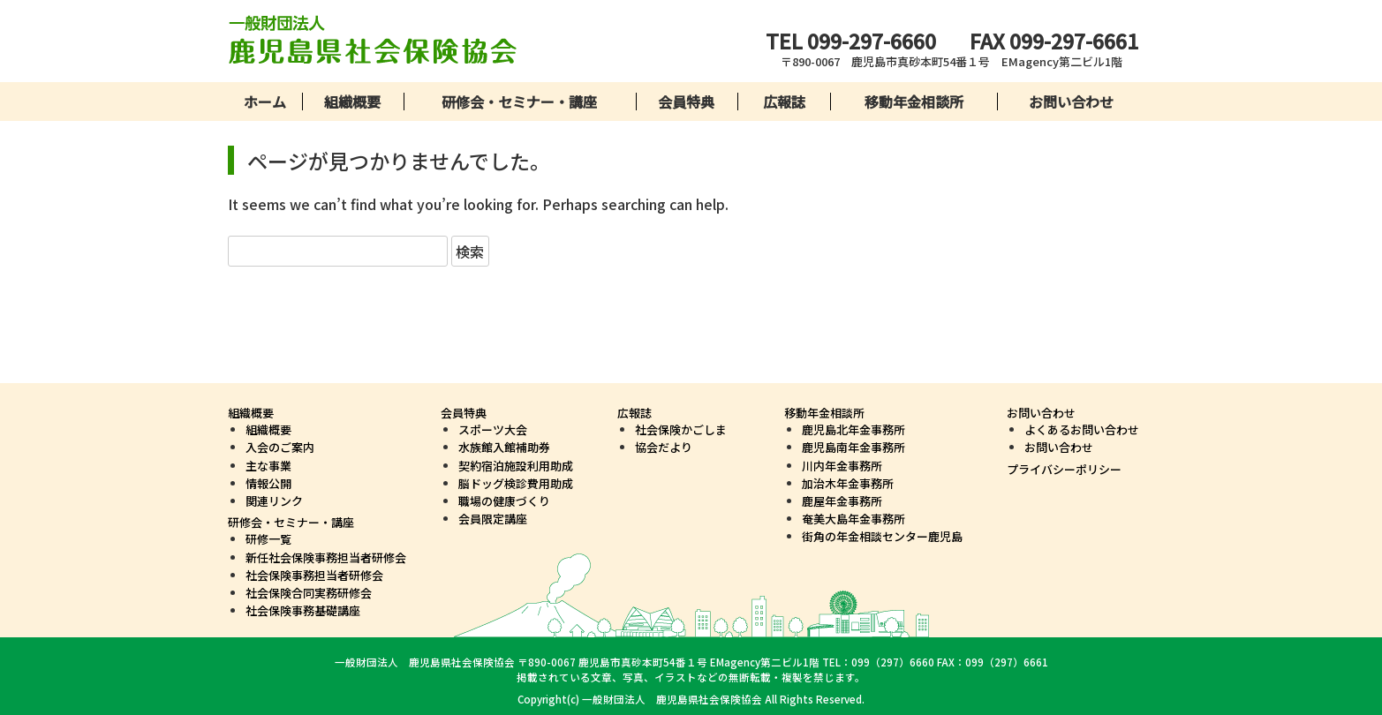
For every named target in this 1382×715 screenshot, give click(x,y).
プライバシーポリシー (1064, 469)
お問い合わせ (1071, 101)
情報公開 (268, 483)
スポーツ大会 (492, 429)
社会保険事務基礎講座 (302, 610)
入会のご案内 (279, 447)
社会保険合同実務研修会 (308, 592)
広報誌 (784, 101)
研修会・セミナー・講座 (519, 101)
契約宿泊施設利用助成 (515, 465)
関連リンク (274, 501)
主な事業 (268, 465)
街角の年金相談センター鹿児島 (882, 536)
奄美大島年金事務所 (853, 518)
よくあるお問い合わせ (1081, 429)
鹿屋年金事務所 (842, 501)
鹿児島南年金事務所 (853, 447)
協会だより (663, 447)
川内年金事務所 (842, 465)
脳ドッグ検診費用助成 (515, 483)
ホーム (265, 101)
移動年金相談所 (914, 101)
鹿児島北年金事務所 (853, 429)
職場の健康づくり (504, 501)
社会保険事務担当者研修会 (314, 575)
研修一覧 (268, 539)
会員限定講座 (492, 518)
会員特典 (686, 101)
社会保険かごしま (681, 429)
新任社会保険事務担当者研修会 (325, 557)
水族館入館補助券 (504, 447)
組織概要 (352, 101)
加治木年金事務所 (848, 483)
